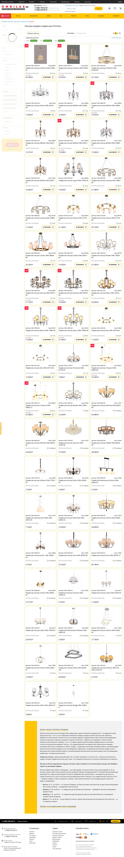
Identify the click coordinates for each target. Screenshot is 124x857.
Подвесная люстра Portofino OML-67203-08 (104, 69)
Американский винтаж (12, 64)
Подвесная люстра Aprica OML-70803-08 (73, 330)
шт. (102, 821)
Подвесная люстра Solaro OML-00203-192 (73, 669)
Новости (55, 845)
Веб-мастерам (56, 839)
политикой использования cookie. (86, 849)
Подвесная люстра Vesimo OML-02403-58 (105, 631)
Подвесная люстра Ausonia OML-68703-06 (73, 294)
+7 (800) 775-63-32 (46, 8)
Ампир (8, 67)
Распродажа (32, 837)
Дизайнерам (65, 2)
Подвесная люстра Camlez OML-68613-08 (73, 256)
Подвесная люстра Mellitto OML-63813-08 (73, 144)
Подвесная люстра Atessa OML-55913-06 (105, 294)
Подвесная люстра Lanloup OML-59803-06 (40, 219)
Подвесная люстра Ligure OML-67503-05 (73, 180)
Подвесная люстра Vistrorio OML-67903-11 (73, 69)
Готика (8, 84)
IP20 (7, 111)
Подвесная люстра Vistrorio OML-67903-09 (40, 69)
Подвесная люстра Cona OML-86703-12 (105, 555)
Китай (7, 134)
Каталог (5, 16)
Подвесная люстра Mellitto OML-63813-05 (40, 181)
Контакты (88, 2)
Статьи (54, 847)
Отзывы (42, 2)
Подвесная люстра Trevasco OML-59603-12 (38, 406)
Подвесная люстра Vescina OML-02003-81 (40, 669)
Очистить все (116, 38)
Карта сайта (32, 843)
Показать (12, 145)
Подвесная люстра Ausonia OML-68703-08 (40, 294)
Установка (53, 2)
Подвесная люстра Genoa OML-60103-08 (40, 106)
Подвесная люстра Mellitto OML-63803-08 (105, 106)
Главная (4, 21)
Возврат (32, 2)
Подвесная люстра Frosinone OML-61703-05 (71, 369)
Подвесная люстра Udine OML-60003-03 (40, 705)
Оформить (115, 821)
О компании (34, 828)
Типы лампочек (57, 848)
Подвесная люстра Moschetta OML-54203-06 (72, 519)
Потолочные (10, 54)
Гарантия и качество (58, 835)
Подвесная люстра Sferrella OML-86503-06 (40, 444)
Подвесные (24, 21)
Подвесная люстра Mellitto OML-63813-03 (40, 144)
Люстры (17, 21)
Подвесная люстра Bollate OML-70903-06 (73, 406)
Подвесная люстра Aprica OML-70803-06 (40, 330)
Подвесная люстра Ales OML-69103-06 (105, 330)
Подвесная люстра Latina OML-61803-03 (106, 593)
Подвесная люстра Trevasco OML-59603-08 (104, 369)
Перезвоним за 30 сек (71, 5)
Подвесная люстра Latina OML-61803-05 (40, 630)
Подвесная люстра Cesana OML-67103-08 (105, 219)
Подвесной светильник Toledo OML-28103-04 (39, 519)
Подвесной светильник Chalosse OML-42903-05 (73, 631)
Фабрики (31, 833)
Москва (44, 5)
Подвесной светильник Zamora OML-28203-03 (105, 481)
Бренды (77, 2)
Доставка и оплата (7, 2)
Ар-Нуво (8, 70)
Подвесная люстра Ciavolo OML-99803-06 (40, 594)
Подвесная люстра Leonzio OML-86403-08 (106, 519)
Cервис (55, 828)
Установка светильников (59, 833)
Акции (31, 841)
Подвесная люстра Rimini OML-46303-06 (73, 481)
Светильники (10, 41)
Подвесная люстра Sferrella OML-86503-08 (106, 406)
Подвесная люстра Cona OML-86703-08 (73, 555)
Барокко (8, 76)
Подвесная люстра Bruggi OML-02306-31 (73, 706)
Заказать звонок (22, 821)
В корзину (48, 77)
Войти (120, 2)
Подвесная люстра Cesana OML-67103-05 (73, 219)
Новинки (31, 839)
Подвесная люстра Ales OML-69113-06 (40, 368)
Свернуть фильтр (33, 33)
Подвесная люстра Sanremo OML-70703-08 (71, 444)
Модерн (33, 40)
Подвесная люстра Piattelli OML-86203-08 (105, 444)
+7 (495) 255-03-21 (46, 10)
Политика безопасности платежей (85, 841)
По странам (32, 835)
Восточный (9, 81)
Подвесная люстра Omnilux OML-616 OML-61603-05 (105, 669)
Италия (8, 131)
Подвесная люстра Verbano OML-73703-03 (40, 481)
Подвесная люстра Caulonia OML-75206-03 (71, 594)
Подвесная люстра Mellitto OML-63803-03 (73, 106)
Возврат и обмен (57, 837)
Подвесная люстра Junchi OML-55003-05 (40, 556)
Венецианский (10, 79)
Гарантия (21, 2)
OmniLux (8, 121)
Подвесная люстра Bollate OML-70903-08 (105, 256)
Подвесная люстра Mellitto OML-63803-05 (105, 144)
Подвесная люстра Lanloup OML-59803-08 (106, 181)
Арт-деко (9, 73)
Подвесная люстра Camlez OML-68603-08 (40, 256)
